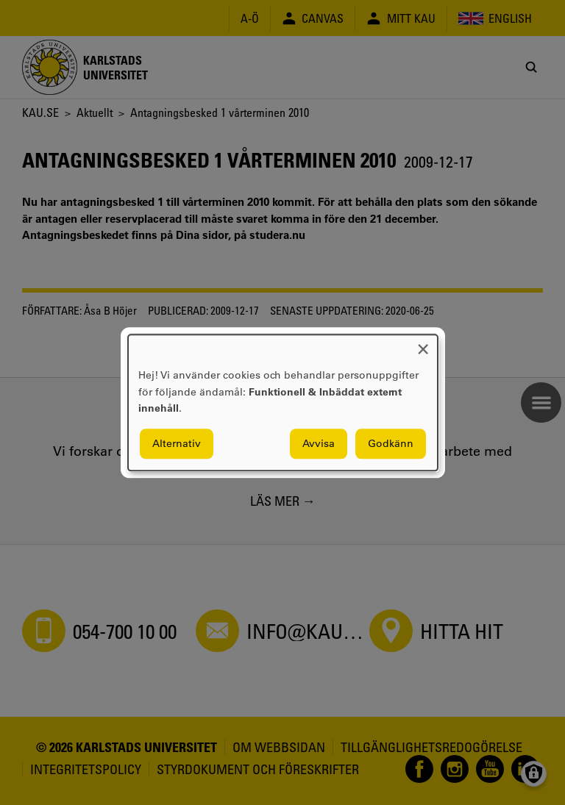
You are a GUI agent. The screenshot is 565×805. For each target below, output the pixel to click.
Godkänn (390, 443)
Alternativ (176, 443)
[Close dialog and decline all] (423, 343)
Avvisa (318, 443)
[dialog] (283, 402)
